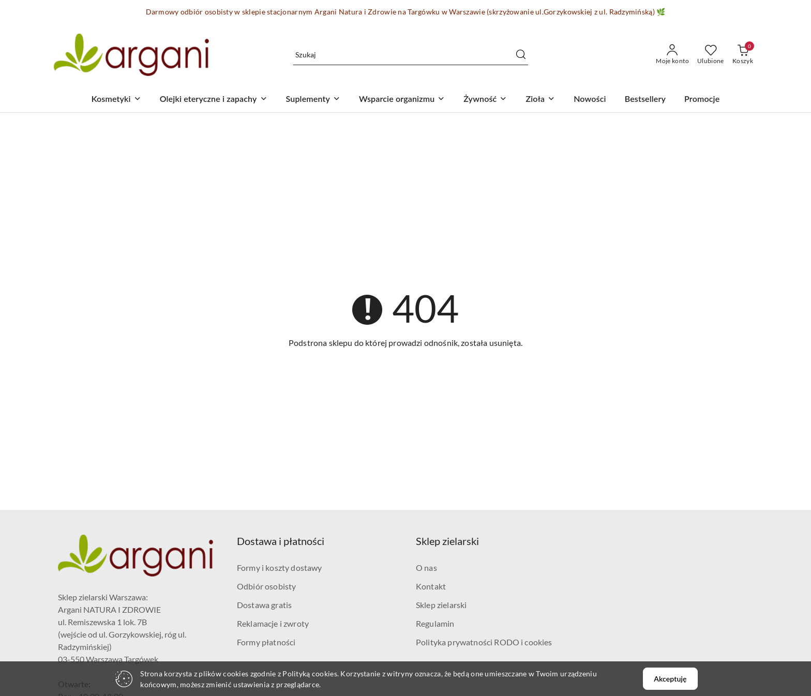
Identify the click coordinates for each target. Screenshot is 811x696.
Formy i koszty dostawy (279, 567)
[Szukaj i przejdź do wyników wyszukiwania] (521, 55)
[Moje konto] (672, 55)
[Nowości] (589, 99)
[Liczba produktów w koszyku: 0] (742, 55)
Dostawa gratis (264, 605)
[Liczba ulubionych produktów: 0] (710, 55)
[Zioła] (540, 99)
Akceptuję (670, 678)
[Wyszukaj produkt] (410, 54)
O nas (426, 567)
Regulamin (435, 623)
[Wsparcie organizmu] (402, 99)
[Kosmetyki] (116, 99)
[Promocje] (702, 99)
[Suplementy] (313, 99)
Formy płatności (266, 642)
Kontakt (431, 586)
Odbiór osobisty (266, 586)
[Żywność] (485, 99)
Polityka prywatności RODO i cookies (484, 642)
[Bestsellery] (645, 99)
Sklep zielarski (441, 605)
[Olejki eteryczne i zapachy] (214, 99)
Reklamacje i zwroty (273, 623)
